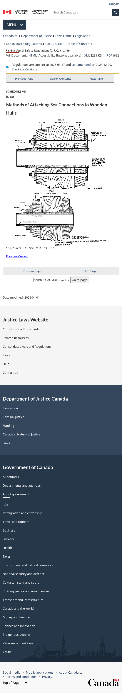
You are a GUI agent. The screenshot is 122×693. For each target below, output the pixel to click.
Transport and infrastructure (23, 600)
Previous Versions (24, 69)
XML (87, 55)
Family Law (10, 408)
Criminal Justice (13, 417)
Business (9, 530)
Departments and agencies (22, 485)
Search (7, 355)
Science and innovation (19, 626)
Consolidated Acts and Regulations (27, 347)
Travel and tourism (16, 522)
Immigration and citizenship (22, 513)
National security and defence (24, 574)
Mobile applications (39, 672)
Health (7, 548)
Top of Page (15, 683)
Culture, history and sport (21, 582)
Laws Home (63, 36)
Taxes (7, 556)
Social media (11, 672)
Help (6, 364)
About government (16, 494)
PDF (109, 55)
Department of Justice (36, 36)
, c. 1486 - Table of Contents (68, 44)
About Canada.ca (71, 672)
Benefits (8, 539)
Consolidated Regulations (24, 44)
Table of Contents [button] (60, 78)
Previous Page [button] (24, 78)
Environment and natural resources (28, 565)
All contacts (11, 477)
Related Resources (16, 338)
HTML (33, 55)
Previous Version (17, 256)
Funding (8, 426)
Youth (7, 652)
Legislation (82, 36)
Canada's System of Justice (21, 434)
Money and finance (16, 617)
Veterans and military (18, 643)
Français (113, 4)
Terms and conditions (21, 677)
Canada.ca (10, 36)
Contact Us (10, 373)
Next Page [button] (96, 78)
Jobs (6, 504)
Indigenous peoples (17, 635)
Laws (6, 443)
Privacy (47, 677)
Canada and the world (18, 609)
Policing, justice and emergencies (26, 591)
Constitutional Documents (21, 329)
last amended (81, 65)
